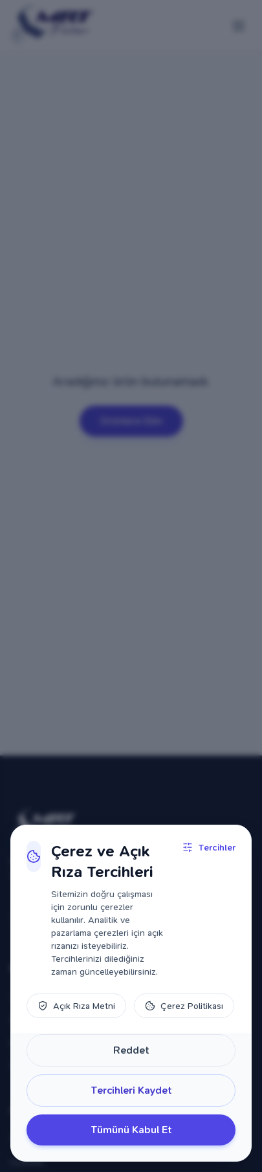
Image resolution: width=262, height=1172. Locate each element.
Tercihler (208, 847)
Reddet (131, 1050)
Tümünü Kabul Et (131, 1129)
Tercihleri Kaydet (131, 1090)
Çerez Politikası (184, 1006)
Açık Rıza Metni (76, 1006)
